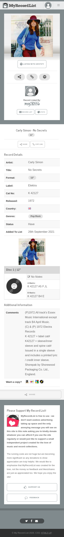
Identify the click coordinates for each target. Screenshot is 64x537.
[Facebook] (32, 521)
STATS (41, 112)
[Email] (37, 521)
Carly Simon (23, 130)
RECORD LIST (25, 112)
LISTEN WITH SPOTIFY (32, 64)
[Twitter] (27, 521)
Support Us (32, 487)
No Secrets (40, 130)
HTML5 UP (46, 533)
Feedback (32, 497)
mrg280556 (32, 104)
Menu (58, 5)
